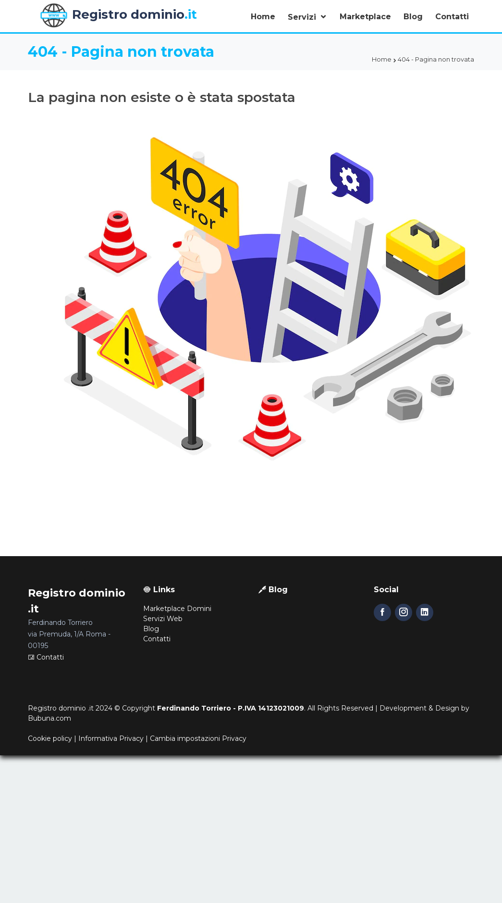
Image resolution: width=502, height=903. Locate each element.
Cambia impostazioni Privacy (198, 738)
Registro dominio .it (61, 708)
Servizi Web (163, 618)
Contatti (452, 16)
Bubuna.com (49, 718)
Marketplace (365, 16)
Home (263, 16)
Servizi (303, 17)
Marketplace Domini (177, 608)
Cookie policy (50, 738)
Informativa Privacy (111, 738)
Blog (413, 16)
